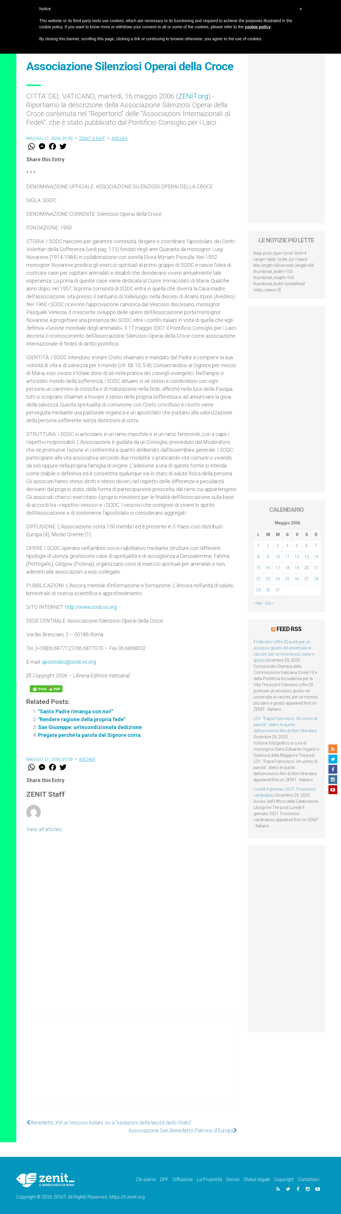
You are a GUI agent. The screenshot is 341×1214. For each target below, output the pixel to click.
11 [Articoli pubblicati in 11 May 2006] (287, 556)
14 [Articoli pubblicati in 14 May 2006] (316, 556)
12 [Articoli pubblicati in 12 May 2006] (297, 556)
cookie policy (258, 26)
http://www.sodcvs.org (91, 607)
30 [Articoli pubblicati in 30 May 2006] (268, 590)
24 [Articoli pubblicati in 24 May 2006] (277, 579)
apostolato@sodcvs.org (69, 662)
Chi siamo (146, 1179)
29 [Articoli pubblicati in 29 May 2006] (258, 590)
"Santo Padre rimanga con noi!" (75, 711)
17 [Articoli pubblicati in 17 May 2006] (277, 567)
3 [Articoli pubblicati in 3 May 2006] (278, 545)
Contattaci (308, 1179)
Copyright (284, 1179)
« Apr (258, 603)
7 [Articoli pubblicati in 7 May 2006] (316, 545)
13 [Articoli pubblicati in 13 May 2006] (306, 556)
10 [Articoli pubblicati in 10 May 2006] (277, 556)
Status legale (257, 1179)
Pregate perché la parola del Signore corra (89, 735)
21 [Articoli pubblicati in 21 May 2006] (316, 567)
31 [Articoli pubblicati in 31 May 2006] (277, 590)
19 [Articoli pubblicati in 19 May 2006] (297, 567)
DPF (164, 1179)
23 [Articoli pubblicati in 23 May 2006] (268, 579)
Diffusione (183, 1179)
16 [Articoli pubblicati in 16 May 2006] (268, 567)
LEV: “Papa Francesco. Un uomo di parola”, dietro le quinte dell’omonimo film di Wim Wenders (285, 724)
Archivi (119, 138)
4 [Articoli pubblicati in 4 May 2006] (287, 545)
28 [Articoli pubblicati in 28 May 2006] (316, 579)
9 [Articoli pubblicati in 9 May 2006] (268, 556)
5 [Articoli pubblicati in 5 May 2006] (297, 545)
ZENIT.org (193, 96)
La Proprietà (209, 1179)
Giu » (269, 603)
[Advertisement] (131, 1066)
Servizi (232, 1179)
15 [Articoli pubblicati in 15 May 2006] (258, 567)
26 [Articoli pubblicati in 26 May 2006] (297, 579)
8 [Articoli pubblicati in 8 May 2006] (258, 556)
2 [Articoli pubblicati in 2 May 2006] (268, 545)
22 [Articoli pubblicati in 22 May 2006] (258, 579)
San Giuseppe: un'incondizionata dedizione (90, 727)
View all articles (44, 829)
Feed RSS (289, 629)
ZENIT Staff (92, 138)
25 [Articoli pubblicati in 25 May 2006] (287, 579)
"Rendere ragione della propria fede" (81, 719)
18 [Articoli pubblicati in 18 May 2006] (287, 567)
